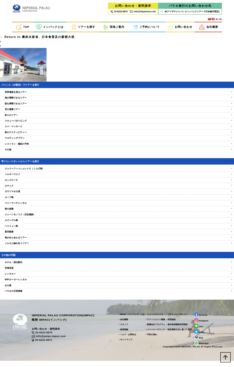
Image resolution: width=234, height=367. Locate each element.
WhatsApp (199, 349)
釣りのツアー (117, 119)
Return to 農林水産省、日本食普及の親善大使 (37, 41)
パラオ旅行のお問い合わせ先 (190, 6)
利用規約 (170, 325)
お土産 (117, 290)
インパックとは (49, 27)
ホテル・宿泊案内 (117, 267)
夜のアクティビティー (117, 137)
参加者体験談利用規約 (176, 330)
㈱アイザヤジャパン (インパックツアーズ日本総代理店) (190, 11)
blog (197, 343)
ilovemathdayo (12, 37)
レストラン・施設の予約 (117, 148)
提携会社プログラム (154, 330)
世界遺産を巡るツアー (117, 97)
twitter (198, 337)
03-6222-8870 (45, 338)
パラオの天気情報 (117, 296)
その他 (117, 154)
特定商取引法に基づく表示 (178, 335)
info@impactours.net (143, 11)
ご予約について (146, 27)
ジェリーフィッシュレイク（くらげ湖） (117, 173)
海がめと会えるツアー (117, 242)
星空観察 (117, 236)
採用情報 (122, 335)
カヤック (117, 190)
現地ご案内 (113, 27)
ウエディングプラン (117, 142)
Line (197, 332)
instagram (199, 326)
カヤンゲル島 (117, 225)
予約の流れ (150, 340)
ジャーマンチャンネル (117, 207)
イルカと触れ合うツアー (117, 248)
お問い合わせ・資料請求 (133, 6)
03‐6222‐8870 (119, 11)
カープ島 (117, 202)
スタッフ (122, 330)
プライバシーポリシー (176, 320)
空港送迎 (117, 272)
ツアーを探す (83, 27)
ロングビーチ (117, 184)
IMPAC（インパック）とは (130, 320)
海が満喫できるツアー (117, 102)
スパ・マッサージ (117, 131)
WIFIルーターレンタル (117, 284)
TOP (22, 27)
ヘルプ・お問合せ (126, 340)
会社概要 (208, 27)
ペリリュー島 (117, 230)
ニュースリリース (153, 320)
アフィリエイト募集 (154, 325)
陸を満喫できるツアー (117, 108)
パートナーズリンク (154, 335)
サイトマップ (124, 345)
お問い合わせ (180, 27)
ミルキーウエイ (117, 179)
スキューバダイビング (117, 125)
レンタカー (117, 278)
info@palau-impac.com (52, 342)
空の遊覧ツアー (117, 114)
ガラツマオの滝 (117, 196)
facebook (199, 320)
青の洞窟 (117, 213)
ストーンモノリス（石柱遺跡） (117, 219)
